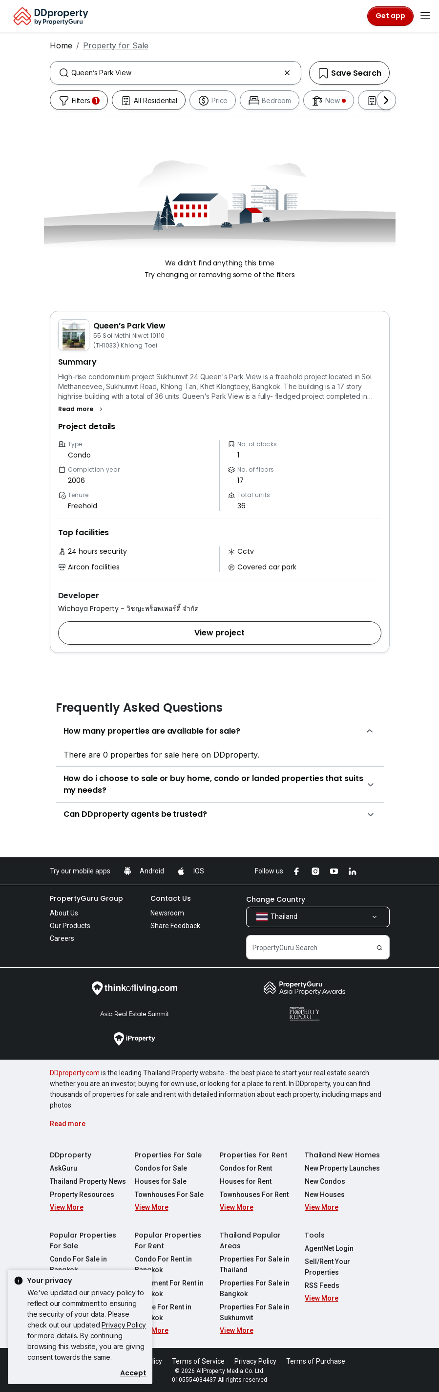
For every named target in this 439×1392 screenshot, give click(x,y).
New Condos (325, 1181)
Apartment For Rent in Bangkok (169, 1288)
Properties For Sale (168, 1155)
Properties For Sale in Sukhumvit (255, 1312)
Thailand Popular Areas (250, 1240)
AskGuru (63, 1168)
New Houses (325, 1194)
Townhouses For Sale (169, 1194)
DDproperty (70, 1155)
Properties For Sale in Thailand (255, 1264)
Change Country (275, 899)
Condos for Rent (246, 1168)
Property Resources (82, 1194)
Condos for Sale (161, 1168)
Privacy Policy (124, 1325)
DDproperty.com (75, 1073)
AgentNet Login (329, 1248)
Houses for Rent (246, 1181)
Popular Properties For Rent (168, 1240)
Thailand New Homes (342, 1155)
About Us (64, 913)
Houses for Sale (161, 1181)
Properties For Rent (254, 1155)
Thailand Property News (88, 1181)
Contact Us (170, 898)
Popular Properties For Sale (83, 1240)
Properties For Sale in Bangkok (255, 1288)
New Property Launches (342, 1168)
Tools (315, 1235)
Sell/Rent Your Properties (327, 1267)
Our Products (70, 926)
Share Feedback (175, 926)
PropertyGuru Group (86, 898)
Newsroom (167, 913)
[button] (81, 409)
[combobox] (175, 73)
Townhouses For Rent (254, 1194)
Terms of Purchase (315, 1361)
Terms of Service (198, 1361)
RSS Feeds (322, 1285)
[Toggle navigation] (425, 16)
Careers (62, 938)
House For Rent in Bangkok (163, 1312)
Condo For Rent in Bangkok (163, 1264)
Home (61, 45)
